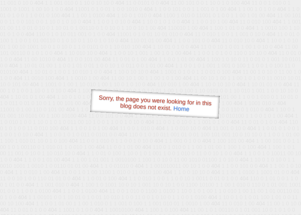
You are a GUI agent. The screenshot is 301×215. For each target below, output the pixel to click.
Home (181, 108)
